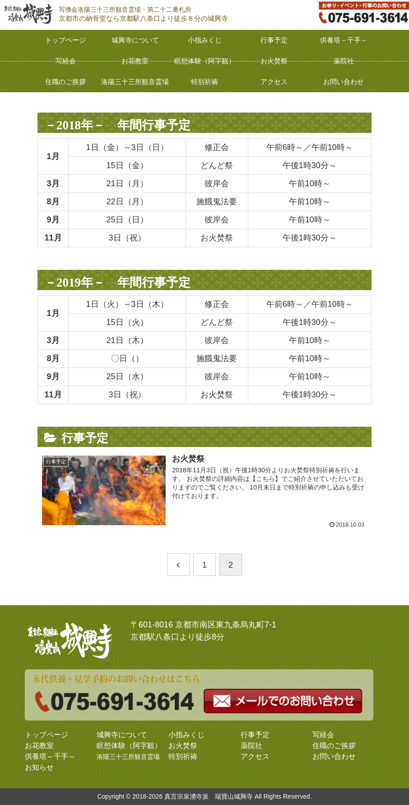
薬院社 (251, 745)
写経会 (323, 735)
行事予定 (255, 735)
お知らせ (39, 767)
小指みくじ (186, 735)
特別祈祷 (182, 756)
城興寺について (122, 735)
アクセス (255, 756)
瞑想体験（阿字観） (129, 745)
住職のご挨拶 (334, 745)
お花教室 (39, 745)
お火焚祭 (182, 745)
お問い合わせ (334, 756)
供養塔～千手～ (50, 756)
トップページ (46, 735)
